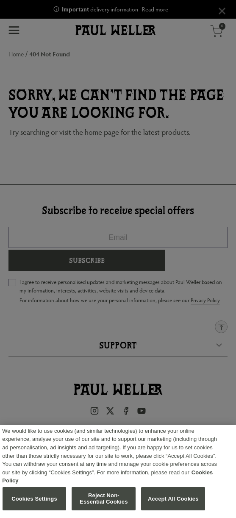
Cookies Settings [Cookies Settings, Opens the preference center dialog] (34, 501)
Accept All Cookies (173, 501)
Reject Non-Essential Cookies (104, 501)
